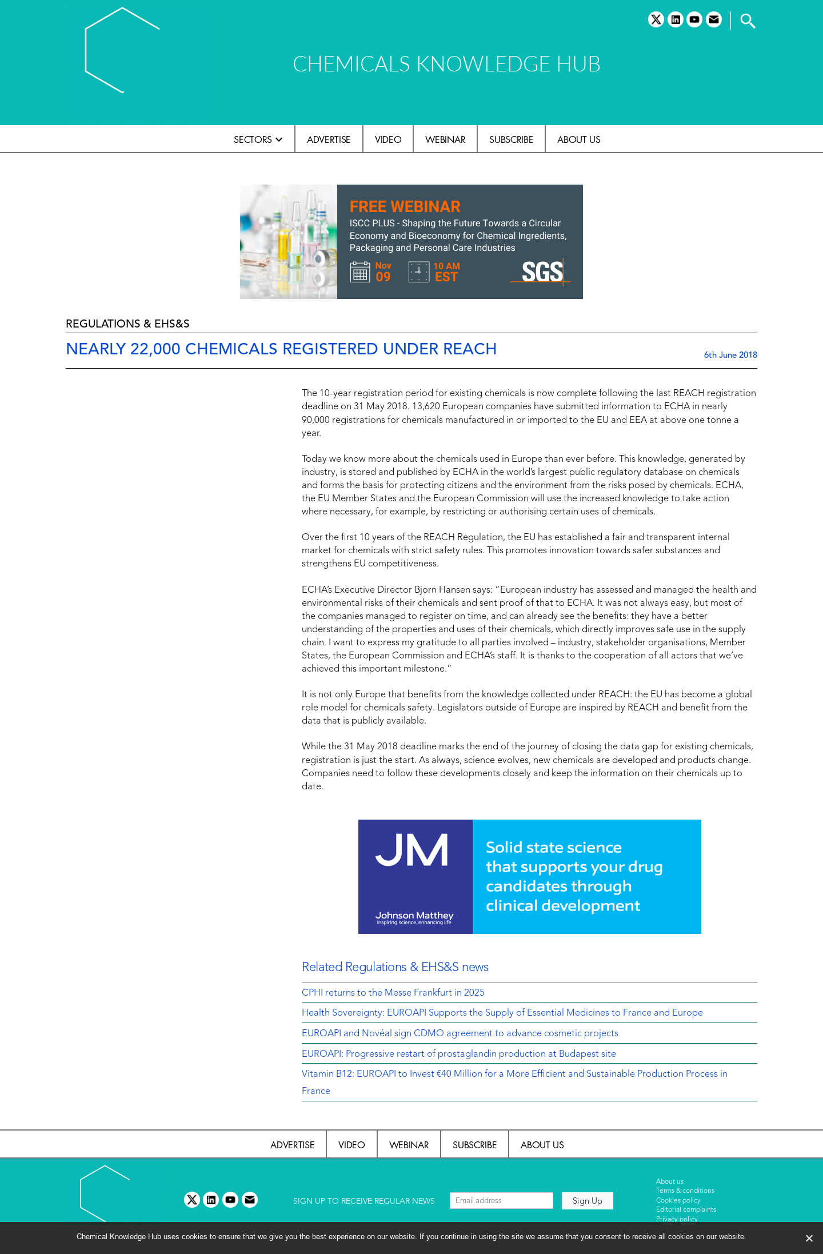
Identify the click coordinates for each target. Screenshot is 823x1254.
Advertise (329, 139)
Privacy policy (677, 1219)
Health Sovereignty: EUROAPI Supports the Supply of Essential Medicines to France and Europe (502, 1013)
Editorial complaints (686, 1210)
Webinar (445, 139)
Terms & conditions (685, 1191)
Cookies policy (678, 1200)
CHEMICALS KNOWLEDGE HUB (447, 63)
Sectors (253, 139)
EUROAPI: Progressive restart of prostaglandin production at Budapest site (459, 1054)
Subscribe (511, 139)
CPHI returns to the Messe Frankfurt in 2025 (393, 993)
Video (388, 139)
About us (578, 139)
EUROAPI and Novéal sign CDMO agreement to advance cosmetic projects (460, 1034)
